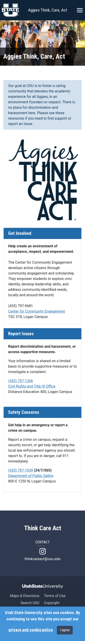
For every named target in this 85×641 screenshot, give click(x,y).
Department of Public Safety (30, 476)
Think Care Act (42, 528)
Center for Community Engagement (36, 311)
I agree (65, 630)
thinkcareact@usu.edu (42, 559)
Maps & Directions (24, 596)
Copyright (51, 603)
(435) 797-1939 (20, 470)
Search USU (30, 603)
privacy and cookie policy (30, 629)
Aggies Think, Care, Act (47, 10)
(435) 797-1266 (20, 381)
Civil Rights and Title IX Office (31, 386)
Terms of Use (55, 596)
